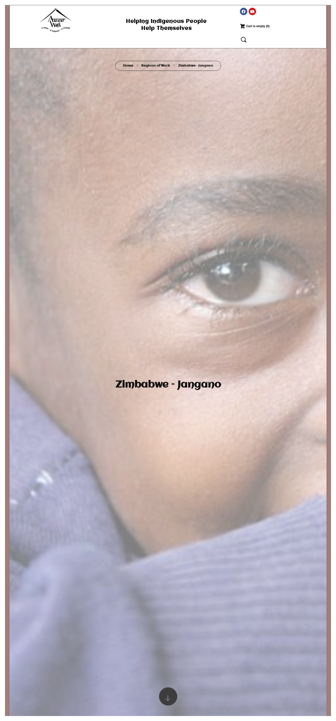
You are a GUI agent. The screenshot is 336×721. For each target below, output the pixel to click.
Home (128, 65)
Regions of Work (155, 65)
